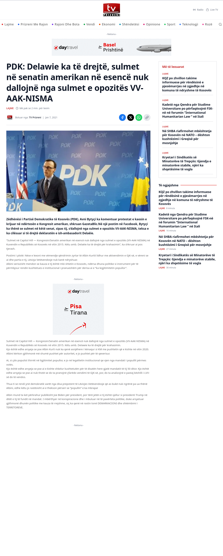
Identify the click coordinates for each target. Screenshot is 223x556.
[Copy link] (147, 117)
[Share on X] (130, 117)
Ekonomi (107, 24)
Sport (169, 24)
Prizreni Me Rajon (33, 24)
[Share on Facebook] (122, 117)
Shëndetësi (129, 24)
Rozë (207, 24)
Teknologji (188, 24)
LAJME (10, 108)
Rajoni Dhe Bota (65, 24)
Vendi (89, 24)
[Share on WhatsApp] (138, 117)
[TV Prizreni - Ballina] (111, 9)
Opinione (151, 24)
